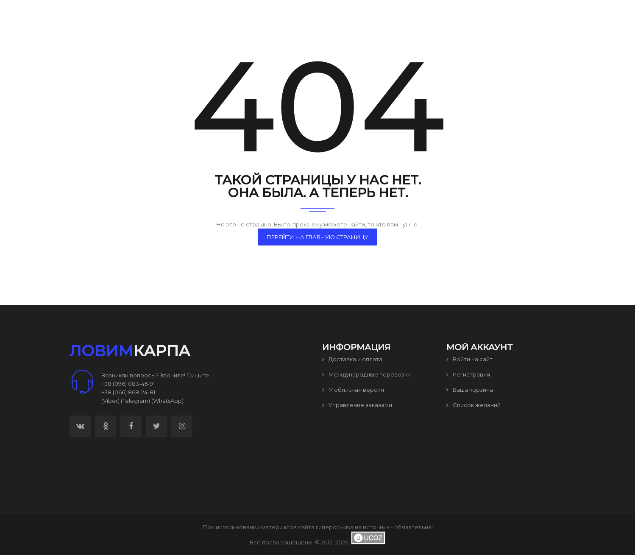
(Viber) (110, 400)
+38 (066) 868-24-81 (128, 392)
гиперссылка (335, 527)
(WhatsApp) (167, 400)
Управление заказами (357, 405)
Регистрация (468, 374)
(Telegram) (135, 400)
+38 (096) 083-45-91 (128, 383)
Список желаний (473, 405)
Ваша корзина (469, 389)
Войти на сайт (469, 359)
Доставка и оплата (352, 359)
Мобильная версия (353, 389)
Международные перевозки (366, 374)
